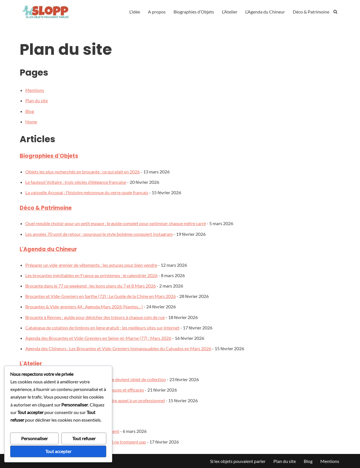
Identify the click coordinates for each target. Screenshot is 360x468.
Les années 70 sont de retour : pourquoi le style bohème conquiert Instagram (99, 234)
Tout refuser (84, 438)
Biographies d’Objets (194, 11)
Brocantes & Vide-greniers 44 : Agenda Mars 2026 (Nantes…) (84, 306)
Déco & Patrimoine (311, 11)
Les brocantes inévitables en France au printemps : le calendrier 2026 (91, 275)
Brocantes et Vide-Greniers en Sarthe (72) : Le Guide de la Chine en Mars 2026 (100, 296)
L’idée (134, 11)
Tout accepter (58, 451)
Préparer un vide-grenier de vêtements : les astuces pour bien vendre (91, 265)
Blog (29, 111)
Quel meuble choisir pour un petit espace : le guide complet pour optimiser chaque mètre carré (115, 223)
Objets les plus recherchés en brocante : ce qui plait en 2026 (82, 171)
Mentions (34, 90)
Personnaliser (34, 438)
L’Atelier (229, 11)
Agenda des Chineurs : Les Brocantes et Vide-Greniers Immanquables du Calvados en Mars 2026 (118, 348)
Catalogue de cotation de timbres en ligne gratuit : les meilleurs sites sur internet (102, 327)
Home (31, 121)
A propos (157, 11)
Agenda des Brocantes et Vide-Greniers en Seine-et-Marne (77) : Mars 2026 (98, 338)
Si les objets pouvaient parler (238, 461)
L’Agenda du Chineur (265, 11)
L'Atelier (31, 363)
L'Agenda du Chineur (48, 249)
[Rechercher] (335, 12)
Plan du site (36, 100)
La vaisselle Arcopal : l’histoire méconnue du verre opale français (86, 192)
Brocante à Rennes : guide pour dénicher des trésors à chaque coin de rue (95, 317)
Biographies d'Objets (49, 156)
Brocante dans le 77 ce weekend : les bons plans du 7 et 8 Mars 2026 (90, 285)
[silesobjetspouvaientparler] (46, 11)
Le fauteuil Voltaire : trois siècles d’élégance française (75, 182)
